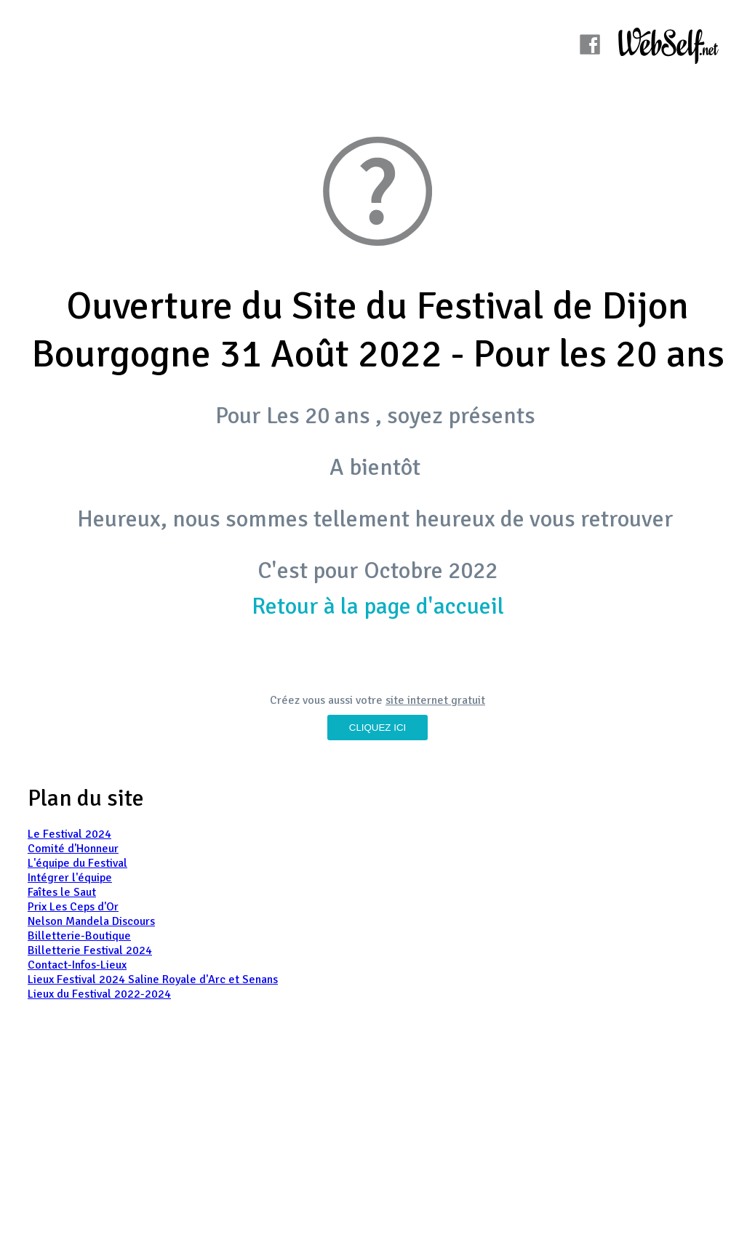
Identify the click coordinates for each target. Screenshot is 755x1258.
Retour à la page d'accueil (378, 606)
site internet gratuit (435, 700)
